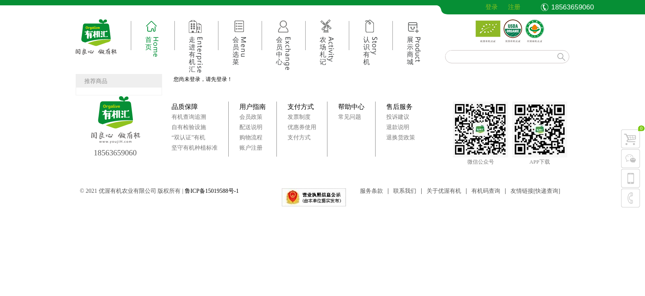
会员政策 (250, 117)
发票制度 (299, 117)
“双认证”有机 (188, 137)
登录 (485, 7)
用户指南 (252, 106)
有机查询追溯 (189, 117)
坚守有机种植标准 (195, 148)
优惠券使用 (302, 127)
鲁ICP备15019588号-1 (212, 191)
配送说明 (250, 127)
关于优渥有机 (444, 191)
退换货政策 (400, 137)
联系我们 (404, 191)
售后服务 (399, 106)
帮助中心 (351, 106)
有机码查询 (485, 191)
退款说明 (397, 127)
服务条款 (371, 191)
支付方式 (301, 106)
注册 (514, 7)
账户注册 (250, 148)
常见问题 (349, 117)
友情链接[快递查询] (535, 191)
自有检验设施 (189, 127)
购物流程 (250, 137)
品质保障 (185, 106)
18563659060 (115, 152)
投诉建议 (397, 117)
